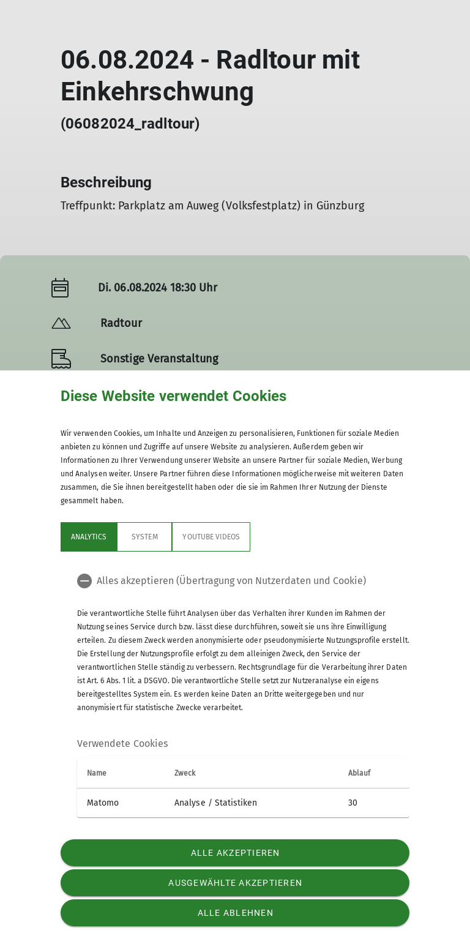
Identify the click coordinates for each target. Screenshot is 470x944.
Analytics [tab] (88, 537)
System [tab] (144, 537)
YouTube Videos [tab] (211, 537)
